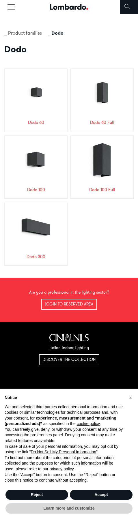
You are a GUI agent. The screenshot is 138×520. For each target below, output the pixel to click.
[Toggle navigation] (11, 7)
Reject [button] (37, 494)
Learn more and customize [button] (68, 508)
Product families (25, 33)
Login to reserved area (69, 304)
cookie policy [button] (88, 423)
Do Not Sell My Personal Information (63, 452)
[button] (130, 397)
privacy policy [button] (62, 469)
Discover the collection (69, 359)
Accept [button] (101, 494)
